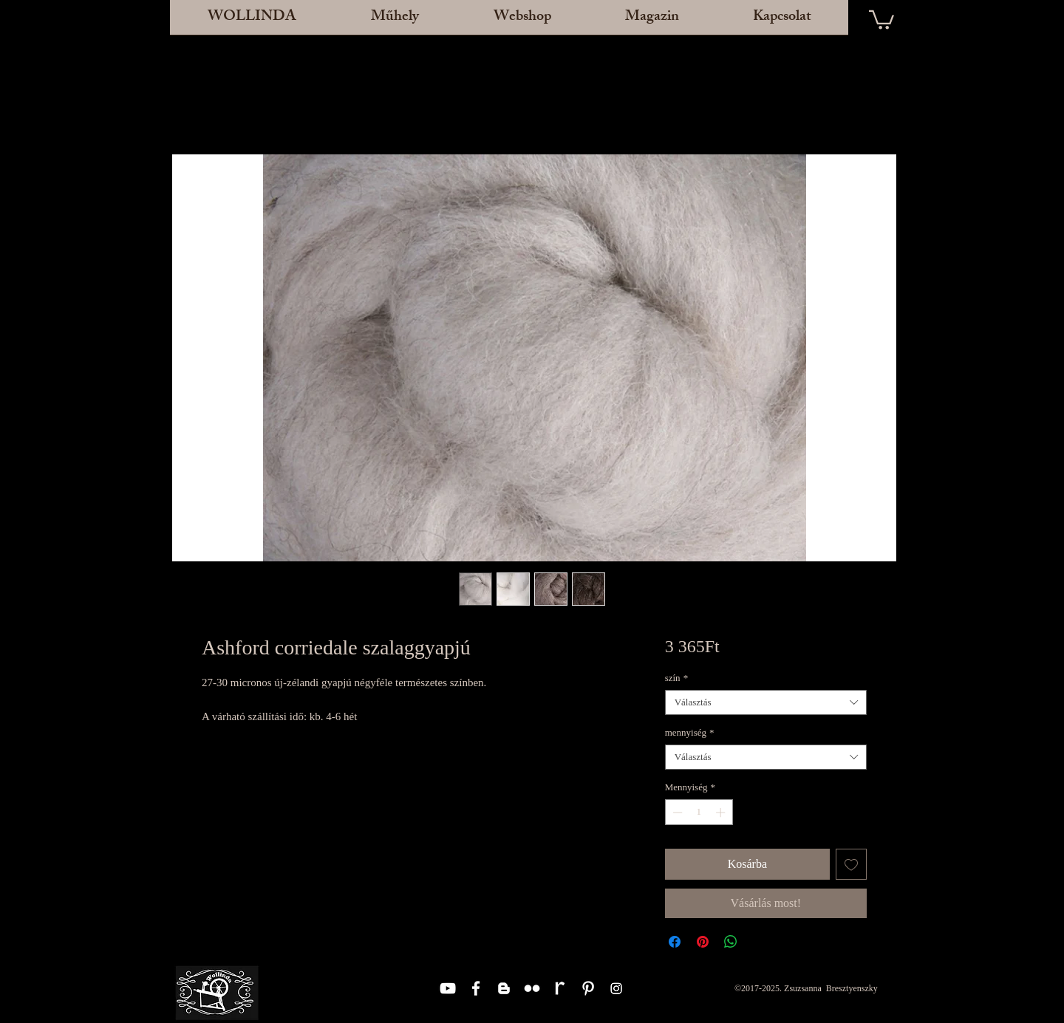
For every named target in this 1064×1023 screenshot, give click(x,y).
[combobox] (766, 702)
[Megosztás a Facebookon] (674, 942)
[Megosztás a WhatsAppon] (731, 942)
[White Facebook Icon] (475, 988)
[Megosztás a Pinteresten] (703, 942)
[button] (394, 22)
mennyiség (690, 732)
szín (676, 677)
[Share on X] (759, 942)
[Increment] (722, 812)
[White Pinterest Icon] (588, 988)
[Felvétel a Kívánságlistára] (851, 864)
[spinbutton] (698, 812)
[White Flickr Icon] (532, 988)
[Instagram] (616, 988)
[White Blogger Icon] (504, 988)
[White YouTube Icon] (447, 988)
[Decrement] (676, 812)
